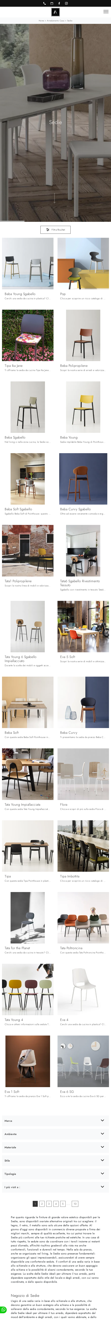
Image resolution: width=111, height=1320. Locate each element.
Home (41, 20)
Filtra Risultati (55, 230)
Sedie (69, 20)
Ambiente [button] (11, 1134)
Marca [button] (8, 1121)
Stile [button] (7, 1161)
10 (75, 1204)
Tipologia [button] (10, 1174)
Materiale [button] (10, 1147)
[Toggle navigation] (105, 11)
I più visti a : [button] (12, 1187)
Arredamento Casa (55, 20)
